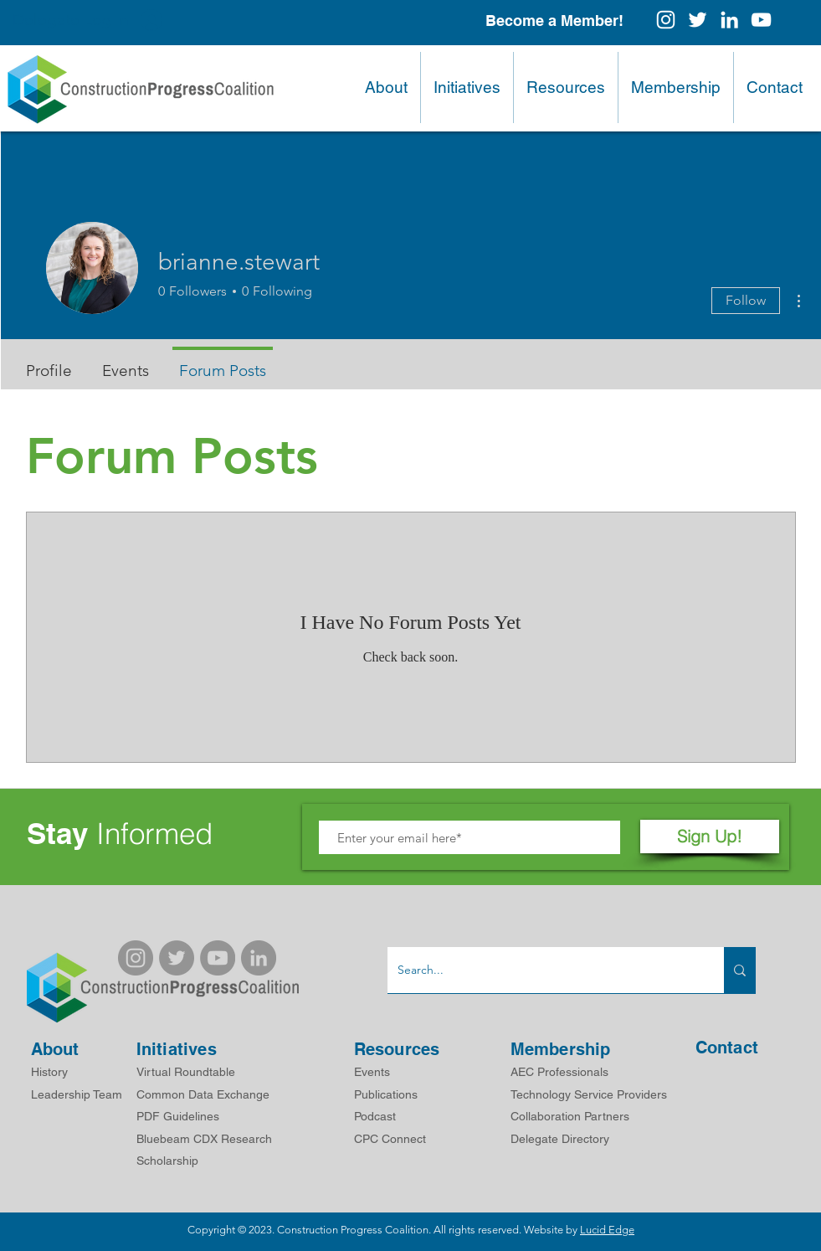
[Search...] (543, 970)
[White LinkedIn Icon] (729, 20)
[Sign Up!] (709, 836)
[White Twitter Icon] (697, 20)
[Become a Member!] (554, 20)
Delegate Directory (560, 1138)
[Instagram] (666, 20)
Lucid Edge (607, 1229)
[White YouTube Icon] (761, 20)
